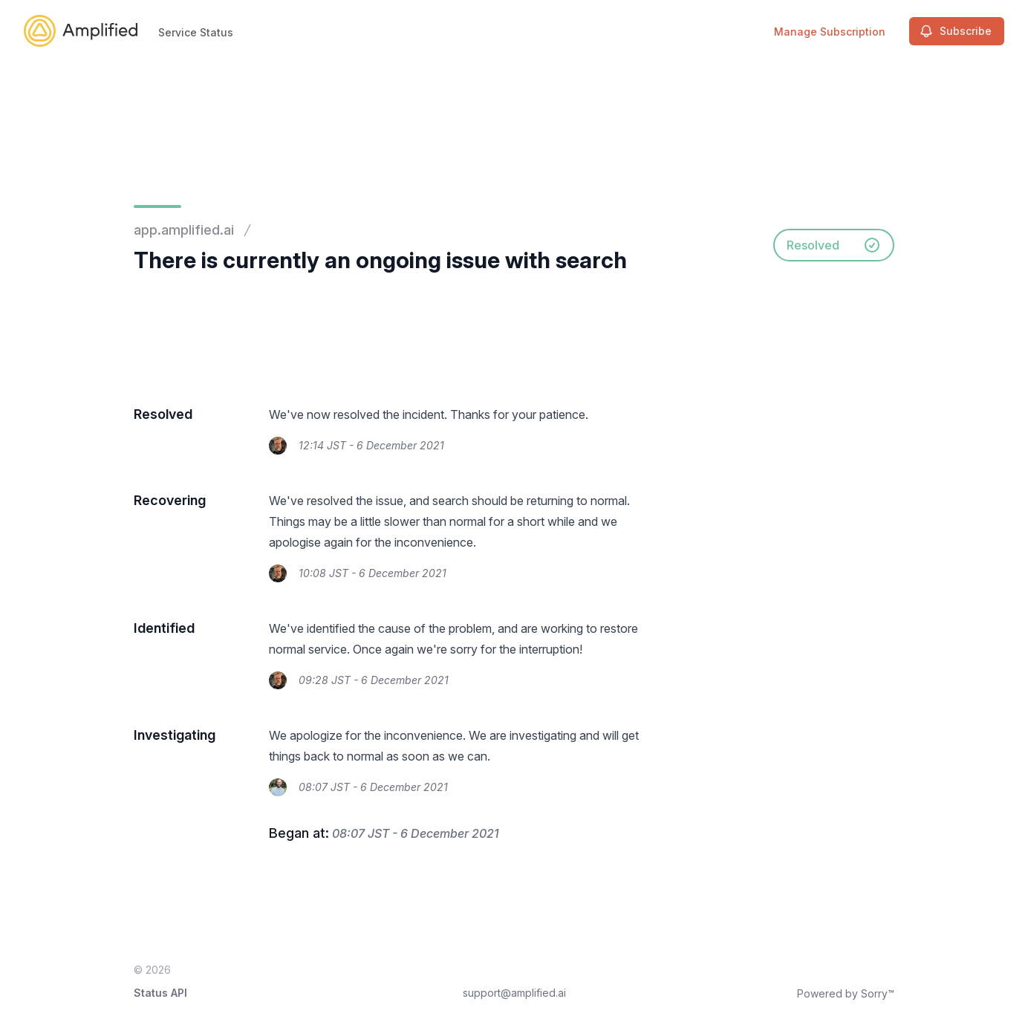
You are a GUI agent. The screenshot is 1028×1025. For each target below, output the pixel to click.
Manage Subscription (829, 31)
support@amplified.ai (514, 992)
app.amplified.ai (184, 230)
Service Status (195, 32)
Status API (160, 992)
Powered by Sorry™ (845, 993)
